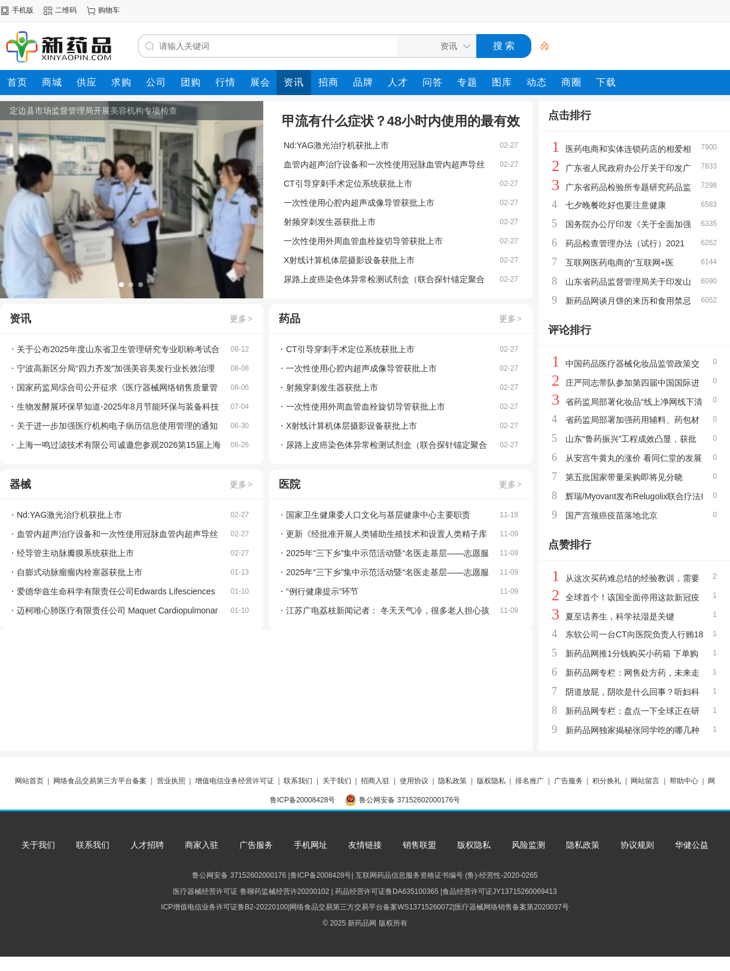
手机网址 (310, 845)
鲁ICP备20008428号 (302, 800)
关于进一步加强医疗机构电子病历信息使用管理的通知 (117, 425)
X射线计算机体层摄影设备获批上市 (349, 260)
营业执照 (171, 781)
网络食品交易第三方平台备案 (100, 781)
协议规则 (637, 845)
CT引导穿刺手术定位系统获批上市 (348, 183)
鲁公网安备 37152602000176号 (409, 800)
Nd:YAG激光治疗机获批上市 (336, 145)
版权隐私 (491, 781)
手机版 (23, 10)
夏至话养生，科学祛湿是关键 (619, 616)
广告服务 (568, 781)
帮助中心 (684, 781)
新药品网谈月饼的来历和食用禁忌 (628, 301)
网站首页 (29, 781)
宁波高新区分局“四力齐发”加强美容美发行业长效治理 (116, 368)
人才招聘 (147, 845)
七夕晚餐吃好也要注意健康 (615, 205)
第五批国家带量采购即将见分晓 (624, 477)
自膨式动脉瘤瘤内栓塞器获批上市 (79, 572)
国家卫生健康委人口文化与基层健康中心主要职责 (378, 515)
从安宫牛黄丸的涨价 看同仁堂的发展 (633, 458)
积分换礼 (606, 781)
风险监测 (528, 845)
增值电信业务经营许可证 (234, 781)
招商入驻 (375, 781)
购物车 (109, 10)
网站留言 (645, 781)
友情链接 (365, 845)
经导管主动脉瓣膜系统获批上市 (75, 553)
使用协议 (414, 781)
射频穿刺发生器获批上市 (330, 222)
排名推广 (529, 781)
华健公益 (691, 845)
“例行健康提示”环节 (322, 591)
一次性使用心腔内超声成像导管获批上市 (359, 202)
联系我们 (298, 781)
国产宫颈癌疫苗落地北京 (611, 515)
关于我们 (337, 781)
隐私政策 (452, 781)
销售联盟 (419, 845)
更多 (242, 318)
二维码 (66, 10)
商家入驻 (201, 845)
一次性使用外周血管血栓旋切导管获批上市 (363, 241)
